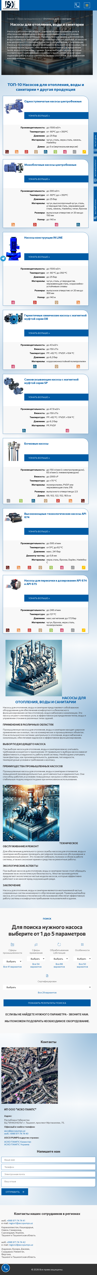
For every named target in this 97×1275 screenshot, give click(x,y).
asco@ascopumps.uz (14, 1130)
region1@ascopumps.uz (21, 1223)
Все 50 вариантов (82, 965)
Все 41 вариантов (12, 966)
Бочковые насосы (36, 443)
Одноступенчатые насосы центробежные (53, 101)
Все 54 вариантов (36, 965)
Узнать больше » (39, 115)
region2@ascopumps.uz (21, 1244)
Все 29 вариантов (47, 992)
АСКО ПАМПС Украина (16, 1144)
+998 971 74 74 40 (79, 5)
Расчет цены (95, 141)
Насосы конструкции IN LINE (43, 237)
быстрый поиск (95, 206)
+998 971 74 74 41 (16, 1220)
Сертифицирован (47, 978)
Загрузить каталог (95, 168)
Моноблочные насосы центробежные (50, 164)
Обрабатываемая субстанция (59, 948)
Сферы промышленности (12, 948)
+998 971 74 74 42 (16, 1242)
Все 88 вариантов (59, 965)
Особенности (82, 946)
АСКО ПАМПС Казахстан (17, 1141)
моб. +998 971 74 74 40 (16, 1133)
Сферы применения (36, 948)
